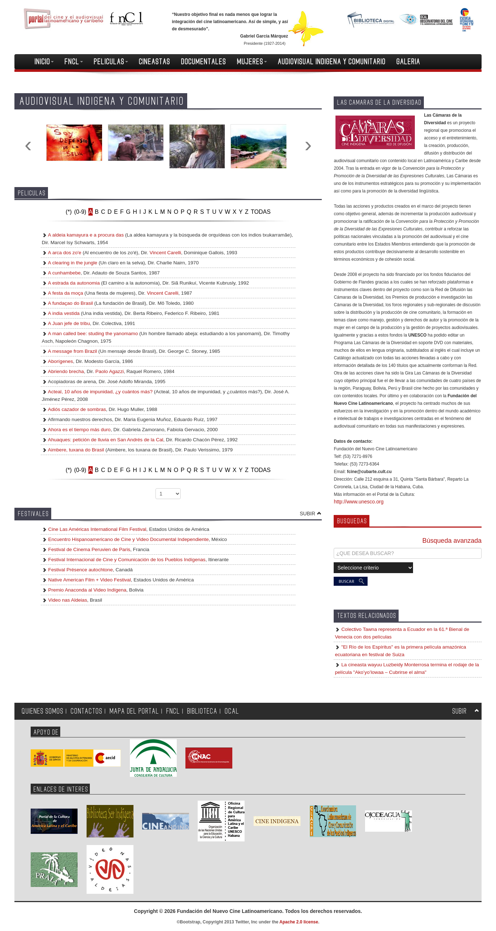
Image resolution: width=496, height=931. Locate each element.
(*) (69, 212)
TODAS (261, 212)
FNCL (74, 62)
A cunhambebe (64, 273)
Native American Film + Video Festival (89, 580)
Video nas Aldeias (67, 600)
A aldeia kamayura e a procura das (86, 235)
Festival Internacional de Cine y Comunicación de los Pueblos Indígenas (126, 559)
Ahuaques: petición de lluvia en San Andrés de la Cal (105, 439)
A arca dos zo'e (65, 252)
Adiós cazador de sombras (77, 409)
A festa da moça (65, 293)
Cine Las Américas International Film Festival (96, 529)
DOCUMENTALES (203, 62)
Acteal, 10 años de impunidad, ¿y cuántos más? (100, 391)
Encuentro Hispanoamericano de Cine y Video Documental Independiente (128, 539)
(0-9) (80, 212)
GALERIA (408, 62)
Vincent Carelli (165, 252)
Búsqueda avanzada (452, 540)
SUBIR (307, 513)
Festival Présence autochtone (80, 569)
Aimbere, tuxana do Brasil (76, 449)
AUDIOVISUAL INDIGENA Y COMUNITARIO (332, 62)
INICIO (44, 62)
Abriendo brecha (66, 371)
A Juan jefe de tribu (69, 323)
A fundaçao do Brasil (70, 303)
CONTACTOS (86, 711)
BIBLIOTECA (202, 711)
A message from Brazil (72, 351)
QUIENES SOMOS (42, 711)
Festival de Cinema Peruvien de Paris (88, 549)
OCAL (232, 711)
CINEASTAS (154, 62)
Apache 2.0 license (299, 921)
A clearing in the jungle (72, 262)
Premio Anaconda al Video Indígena (86, 590)
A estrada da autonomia (74, 283)
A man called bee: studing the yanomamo (93, 333)
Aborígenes (60, 361)
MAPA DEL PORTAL (134, 711)
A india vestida (64, 313)
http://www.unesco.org (358, 502)
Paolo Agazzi (109, 371)
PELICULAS (111, 62)
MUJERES (252, 62)
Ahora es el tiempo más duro (79, 429)
